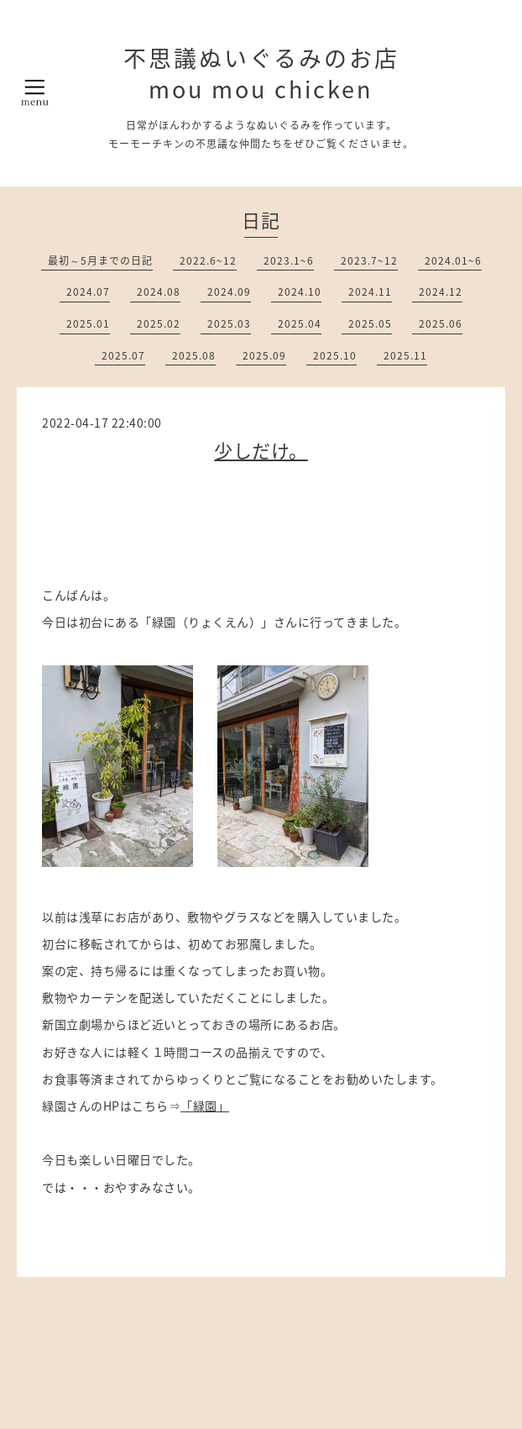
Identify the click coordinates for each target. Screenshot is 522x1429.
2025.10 (335, 355)
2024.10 (299, 291)
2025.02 (158, 323)
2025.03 (229, 323)
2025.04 (299, 323)
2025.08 (194, 355)
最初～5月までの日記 (100, 260)
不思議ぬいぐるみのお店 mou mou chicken (261, 73)
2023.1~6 (289, 260)
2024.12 (440, 291)
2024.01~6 (453, 260)
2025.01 (88, 323)
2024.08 (158, 291)
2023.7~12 (369, 260)
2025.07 (123, 355)
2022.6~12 (208, 260)
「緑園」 (204, 1105)
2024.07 (88, 291)
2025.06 (440, 323)
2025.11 (405, 355)
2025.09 (264, 355)
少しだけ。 (261, 450)
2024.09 (229, 291)
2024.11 (370, 291)
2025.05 (370, 323)
